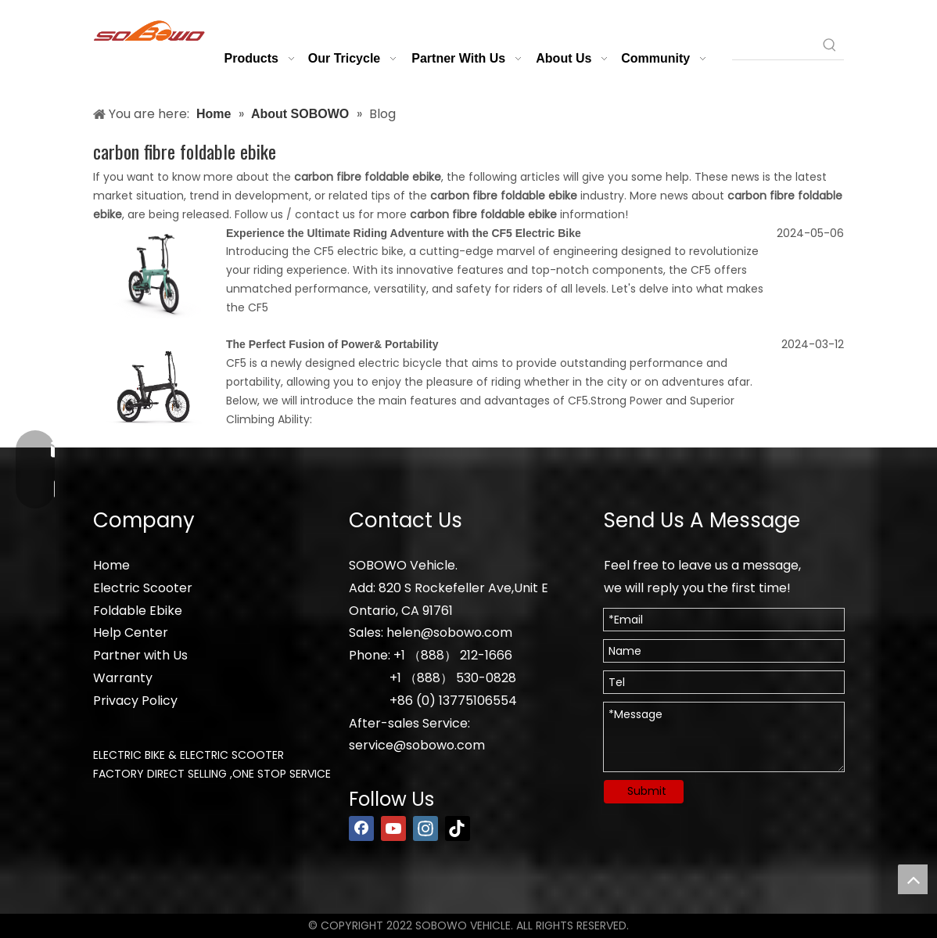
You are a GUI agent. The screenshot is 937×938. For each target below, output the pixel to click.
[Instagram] (425, 828)
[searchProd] (774, 45)
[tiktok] (457, 828)
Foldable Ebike (137, 611)
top (913, 879)
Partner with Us (140, 655)
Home (111, 565)
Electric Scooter (142, 588)
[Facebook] (361, 828)
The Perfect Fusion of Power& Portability (332, 344)
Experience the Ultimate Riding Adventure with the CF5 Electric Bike (403, 233)
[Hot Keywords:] (830, 45)
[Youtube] (393, 828)
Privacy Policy (135, 701)
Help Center (130, 633)
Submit (646, 791)
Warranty (123, 678)
